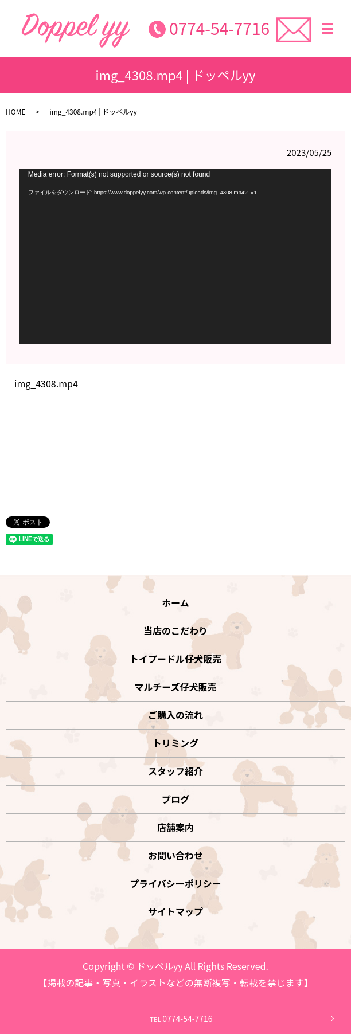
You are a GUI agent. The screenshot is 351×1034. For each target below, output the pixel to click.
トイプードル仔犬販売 (175, 658)
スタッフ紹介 (175, 771)
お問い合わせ (175, 855)
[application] (176, 256)
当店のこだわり (175, 630)
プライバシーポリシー (175, 883)
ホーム (175, 602)
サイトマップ (175, 911)
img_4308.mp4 (46, 383)
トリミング (175, 743)
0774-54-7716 (219, 28)
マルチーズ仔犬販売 (175, 687)
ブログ (175, 799)
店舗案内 (175, 827)
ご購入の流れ (175, 715)
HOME (15, 111)
